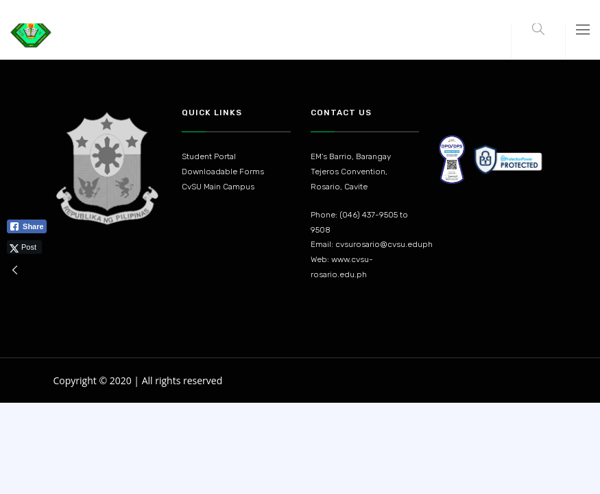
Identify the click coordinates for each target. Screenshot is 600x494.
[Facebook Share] (27, 226)
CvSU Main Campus (218, 186)
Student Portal (209, 156)
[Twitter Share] (24, 247)
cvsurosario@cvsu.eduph (384, 244)
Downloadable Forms (223, 171)
